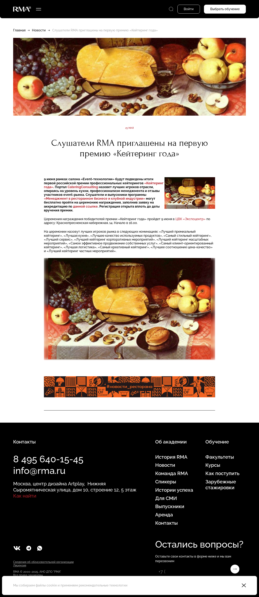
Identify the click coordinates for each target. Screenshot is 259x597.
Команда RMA (171, 473)
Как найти (24, 496)
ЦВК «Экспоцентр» (190, 219)
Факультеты (219, 457)
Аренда (164, 515)
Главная (19, 30)
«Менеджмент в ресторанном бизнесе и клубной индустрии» (94, 198)
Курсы (212, 465)
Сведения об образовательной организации (43, 562)
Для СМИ (166, 498)
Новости (39, 30)
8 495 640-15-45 (48, 459)
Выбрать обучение (225, 9)
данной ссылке (85, 206)
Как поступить (222, 473)
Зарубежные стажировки (220, 484)
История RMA (171, 457)
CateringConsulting (83, 187)
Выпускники (169, 506)
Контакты (166, 523)
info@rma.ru (39, 470)
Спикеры (165, 482)
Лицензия (19, 565)
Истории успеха (174, 490)
